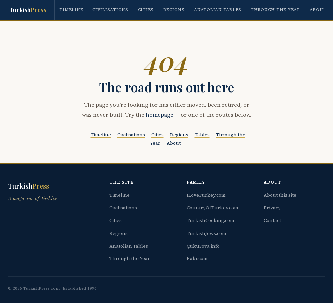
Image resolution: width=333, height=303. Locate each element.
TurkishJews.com (206, 233)
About (318, 9)
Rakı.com (197, 258)
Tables (202, 134)
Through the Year (275, 9)
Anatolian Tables (217, 9)
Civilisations (110, 9)
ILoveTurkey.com (206, 195)
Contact (272, 220)
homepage (159, 115)
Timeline (71, 9)
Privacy (272, 207)
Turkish (27, 10)
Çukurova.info (203, 246)
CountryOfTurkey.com (212, 207)
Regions (173, 9)
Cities (146, 9)
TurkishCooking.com (210, 220)
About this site (280, 195)
